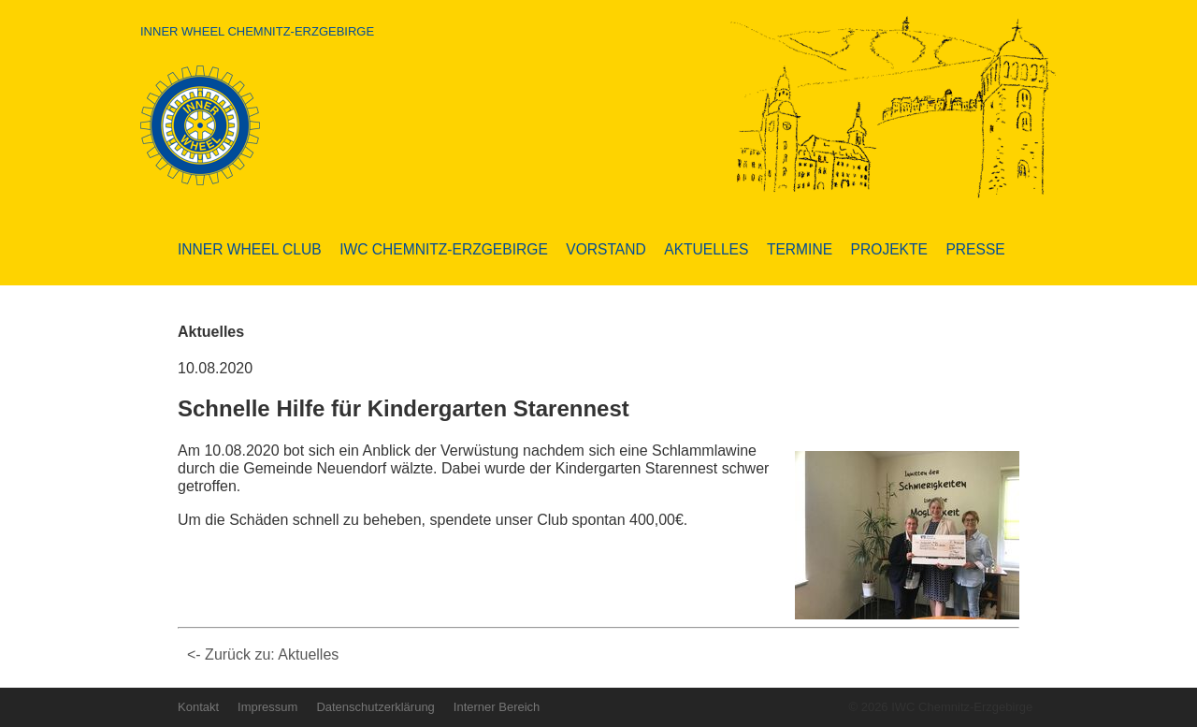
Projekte (889, 249)
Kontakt (198, 707)
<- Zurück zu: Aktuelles (263, 654)
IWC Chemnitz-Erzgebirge (443, 249)
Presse (974, 249)
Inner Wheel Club (250, 249)
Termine (799, 249)
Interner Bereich (497, 707)
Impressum (267, 707)
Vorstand (605, 249)
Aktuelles (706, 249)
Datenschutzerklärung (375, 707)
